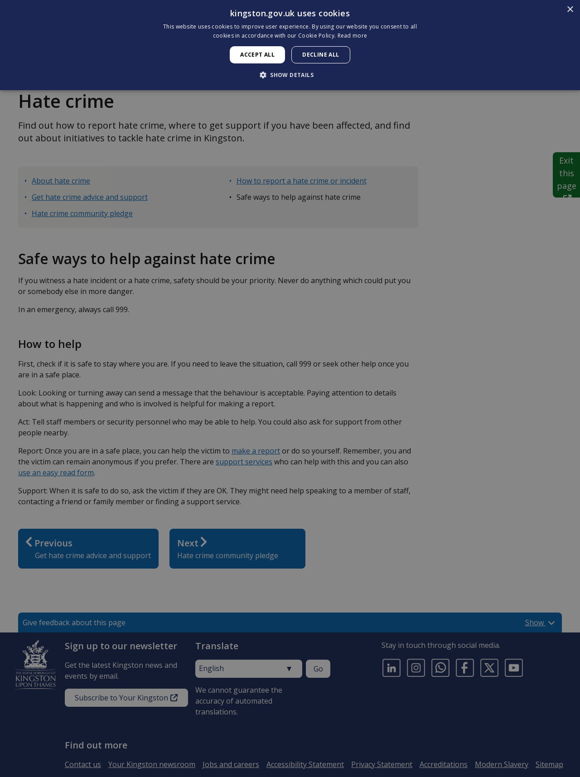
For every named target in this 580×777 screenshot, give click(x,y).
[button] (290, 74)
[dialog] (290, 45)
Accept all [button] (257, 54)
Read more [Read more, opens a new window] (352, 35)
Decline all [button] (320, 54)
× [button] (569, 9)
